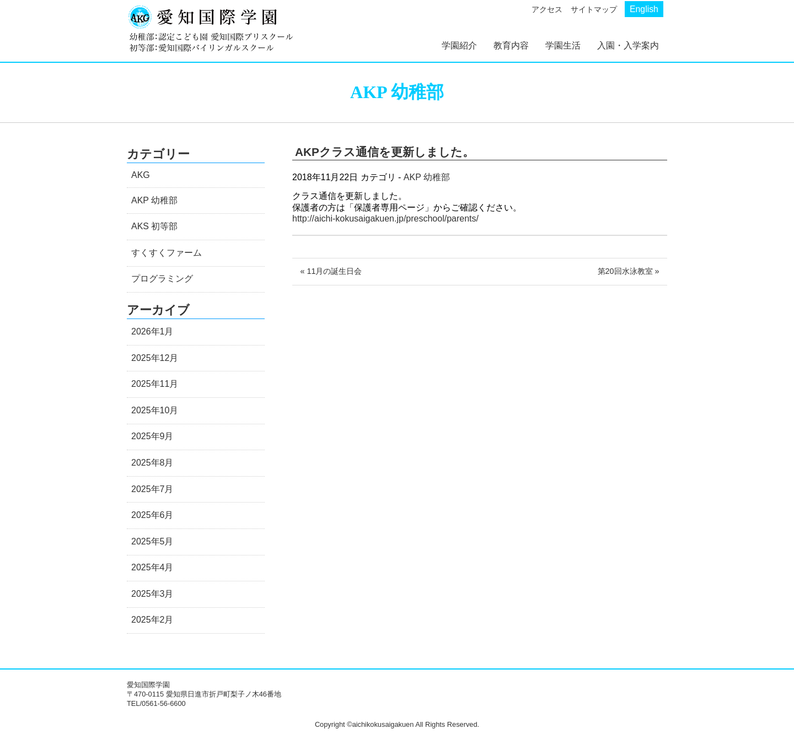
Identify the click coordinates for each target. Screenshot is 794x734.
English (644, 9)
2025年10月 (154, 410)
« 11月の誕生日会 (331, 271)
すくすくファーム (166, 252)
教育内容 (511, 45)
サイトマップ (594, 9)
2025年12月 (154, 358)
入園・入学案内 (628, 45)
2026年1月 (152, 331)
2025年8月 (152, 462)
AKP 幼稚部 (427, 177)
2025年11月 (154, 383)
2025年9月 (152, 436)
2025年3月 (152, 593)
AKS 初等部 (154, 226)
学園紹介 (459, 45)
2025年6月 (152, 515)
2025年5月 (152, 541)
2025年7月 (152, 489)
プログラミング (162, 278)
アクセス (547, 9)
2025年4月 (152, 567)
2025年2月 (152, 619)
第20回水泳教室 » (628, 271)
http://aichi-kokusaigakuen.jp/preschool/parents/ (385, 218)
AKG (140, 175)
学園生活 (563, 45)
